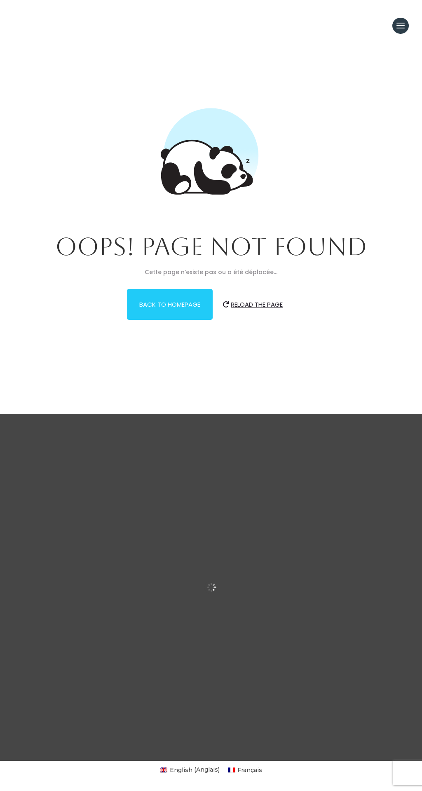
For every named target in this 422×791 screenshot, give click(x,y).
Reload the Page (257, 304)
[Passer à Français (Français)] (245, 769)
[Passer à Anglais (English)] (190, 769)
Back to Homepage (169, 304)
